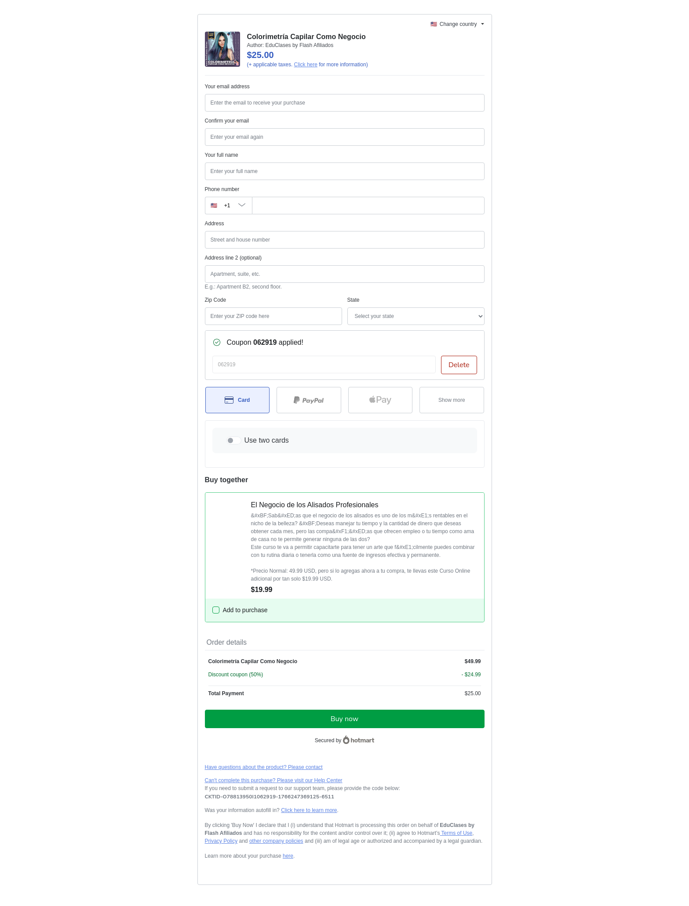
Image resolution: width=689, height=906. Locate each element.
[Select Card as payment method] (238, 400)
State (353, 300)
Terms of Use (456, 833)
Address (214, 223)
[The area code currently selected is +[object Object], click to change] (228, 205)
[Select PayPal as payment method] (309, 400)
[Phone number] (368, 205)
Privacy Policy (221, 841)
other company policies (276, 841)
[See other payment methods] (452, 400)
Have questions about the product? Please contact (264, 767)
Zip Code (215, 300)
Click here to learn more (309, 810)
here (288, 856)
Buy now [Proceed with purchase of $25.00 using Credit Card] (344, 719)
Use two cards (266, 440)
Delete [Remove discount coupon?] (459, 365)
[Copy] (269, 796)
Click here (305, 64)
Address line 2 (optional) (233, 258)
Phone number (222, 189)
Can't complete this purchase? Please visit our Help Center (274, 780)
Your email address (227, 86)
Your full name (221, 155)
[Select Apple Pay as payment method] (380, 400)
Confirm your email (227, 121)
